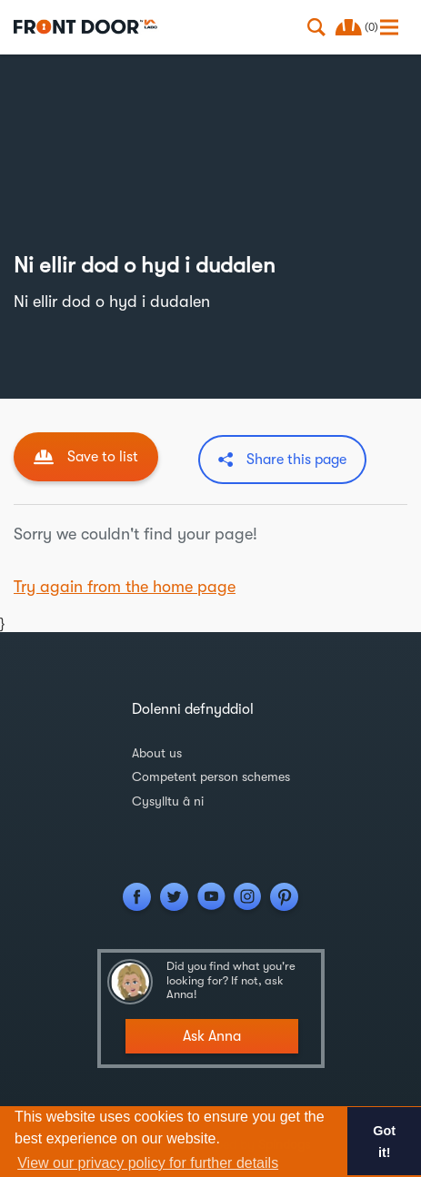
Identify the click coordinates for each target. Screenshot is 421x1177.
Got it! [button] (384, 1141)
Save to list (102, 457)
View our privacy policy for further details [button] (147, 1163)
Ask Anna (212, 1036)
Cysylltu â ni (168, 801)
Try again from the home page (125, 587)
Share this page (296, 459)
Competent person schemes (211, 776)
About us (157, 753)
